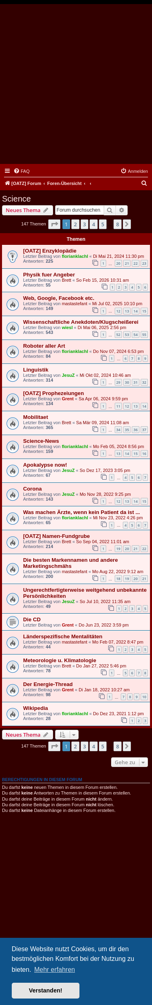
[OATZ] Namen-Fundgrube (56, 536)
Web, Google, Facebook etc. (58, 298)
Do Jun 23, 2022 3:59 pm (104, 625)
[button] (54, 224)
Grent (67, 398)
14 (135, 311)
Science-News (41, 441)
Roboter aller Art (44, 346)
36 (135, 429)
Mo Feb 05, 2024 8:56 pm (118, 446)
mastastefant (74, 303)
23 (144, 263)
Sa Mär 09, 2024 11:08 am (102, 422)
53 (127, 334)
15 (144, 311)
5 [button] (102, 224)
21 (127, 263)
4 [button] (93, 224)
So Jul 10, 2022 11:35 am (104, 601)
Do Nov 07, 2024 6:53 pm (118, 351)
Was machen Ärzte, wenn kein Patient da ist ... (81, 512)
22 (135, 263)
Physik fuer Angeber (49, 275)
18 (118, 578)
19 (118, 548)
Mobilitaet (35, 417)
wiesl (67, 327)
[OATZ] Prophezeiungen (53, 393)
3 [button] (84, 224)
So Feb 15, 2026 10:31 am (102, 280)
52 (118, 334)
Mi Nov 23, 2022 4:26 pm (118, 517)
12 (118, 311)
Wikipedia (35, 708)
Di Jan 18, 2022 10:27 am (104, 689)
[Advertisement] (76, 84)
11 (118, 406)
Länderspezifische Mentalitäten (63, 636)
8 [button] (117, 224)
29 (118, 382)
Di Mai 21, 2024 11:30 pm (118, 256)
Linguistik (35, 370)
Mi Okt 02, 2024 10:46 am (105, 375)
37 (144, 429)
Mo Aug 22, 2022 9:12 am (117, 571)
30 (127, 382)
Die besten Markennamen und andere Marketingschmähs (70, 563)
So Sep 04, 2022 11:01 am (102, 541)
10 (144, 696)
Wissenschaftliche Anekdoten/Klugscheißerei (80, 322)
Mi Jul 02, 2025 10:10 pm (117, 303)
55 (144, 334)
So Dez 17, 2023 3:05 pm (104, 470)
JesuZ (68, 375)
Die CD (32, 619)
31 (135, 382)
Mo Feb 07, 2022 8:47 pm (117, 642)
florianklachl (75, 256)
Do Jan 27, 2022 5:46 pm (101, 665)
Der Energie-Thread (48, 684)
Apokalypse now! (45, 465)
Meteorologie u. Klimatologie (59, 660)
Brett (66, 280)
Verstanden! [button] (45, 990)
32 (144, 382)
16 (144, 453)
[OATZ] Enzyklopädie (50, 251)
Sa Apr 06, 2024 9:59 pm (103, 398)
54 (135, 334)
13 (127, 311)
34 (118, 429)
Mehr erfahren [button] (54, 969)
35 (127, 429)
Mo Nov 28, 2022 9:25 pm (105, 494)
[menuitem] (21, 171)
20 (118, 263)
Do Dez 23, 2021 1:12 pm (118, 713)
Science (16, 198)
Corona (32, 489)
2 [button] (75, 224)
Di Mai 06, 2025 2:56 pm (102, 327)
